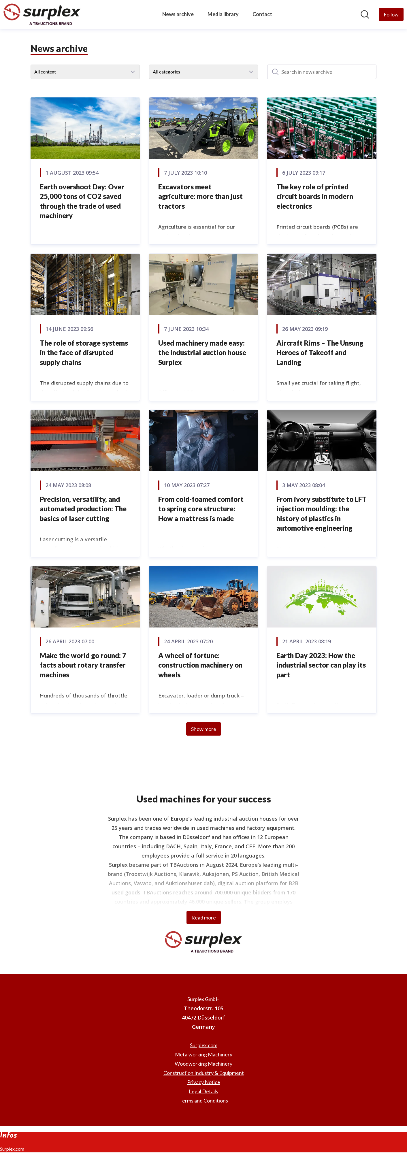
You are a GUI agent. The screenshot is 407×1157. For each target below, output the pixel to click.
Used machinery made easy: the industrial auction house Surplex (202, 352)
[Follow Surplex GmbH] (391, 14)
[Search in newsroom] (365, 14)
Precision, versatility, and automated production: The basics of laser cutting (83, 509)
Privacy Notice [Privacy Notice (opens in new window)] (203, 1082)
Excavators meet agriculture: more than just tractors (200, 196)
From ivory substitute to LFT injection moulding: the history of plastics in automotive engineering (321, 513)
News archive (178, 13)
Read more (203, 917)
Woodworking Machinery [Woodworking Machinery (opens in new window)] (203, 1063)
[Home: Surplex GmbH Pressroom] (42, 14)
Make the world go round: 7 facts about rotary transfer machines (83, 665)
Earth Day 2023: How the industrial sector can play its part (321, 665)
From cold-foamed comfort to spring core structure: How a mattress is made (201, 509)
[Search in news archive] (321, 72)
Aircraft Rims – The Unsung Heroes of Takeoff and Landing (319, 352)
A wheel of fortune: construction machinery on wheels (200, 665)
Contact (262, 14)
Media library (223, 14)
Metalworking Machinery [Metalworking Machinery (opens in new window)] (203, 1054)
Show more (203, 729)
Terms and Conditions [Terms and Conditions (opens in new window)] (203, 1100)
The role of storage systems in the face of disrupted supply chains (84, 352)
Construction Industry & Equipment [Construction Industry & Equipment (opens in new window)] (203, 1073)
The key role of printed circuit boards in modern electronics (314, 196)
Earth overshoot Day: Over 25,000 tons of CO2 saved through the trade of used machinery (82, 201)
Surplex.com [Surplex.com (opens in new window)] (203, 1045)
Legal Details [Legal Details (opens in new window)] (203, 1091)
